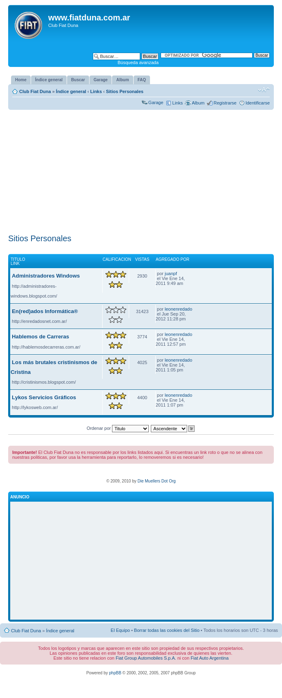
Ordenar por (118, 428)
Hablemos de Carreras (40, 336)
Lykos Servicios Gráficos (44, 397)
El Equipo (120, 630)
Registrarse (224, 102)
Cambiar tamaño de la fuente (264, 89)
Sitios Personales (124, 91)
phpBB (115, 673)
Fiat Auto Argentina (209, 658)
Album (198, 102)
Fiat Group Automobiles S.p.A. (146, 658)
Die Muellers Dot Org (156, 481)
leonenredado (178, 309)
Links (96, 91)
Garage (155, 102)
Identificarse (258, 102)
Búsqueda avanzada (138, 62)
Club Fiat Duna (35, 91)
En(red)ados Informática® (45, 311)
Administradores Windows (46, 276)
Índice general (71, 91)
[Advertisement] (141, 170)
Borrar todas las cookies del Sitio (166, 630)
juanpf (171, 273)
